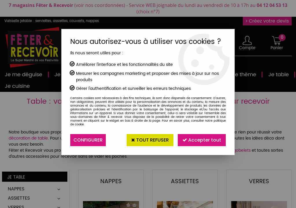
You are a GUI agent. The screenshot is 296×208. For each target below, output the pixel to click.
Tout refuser (150, 140)
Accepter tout (201, 140)
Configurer (88, 140)
